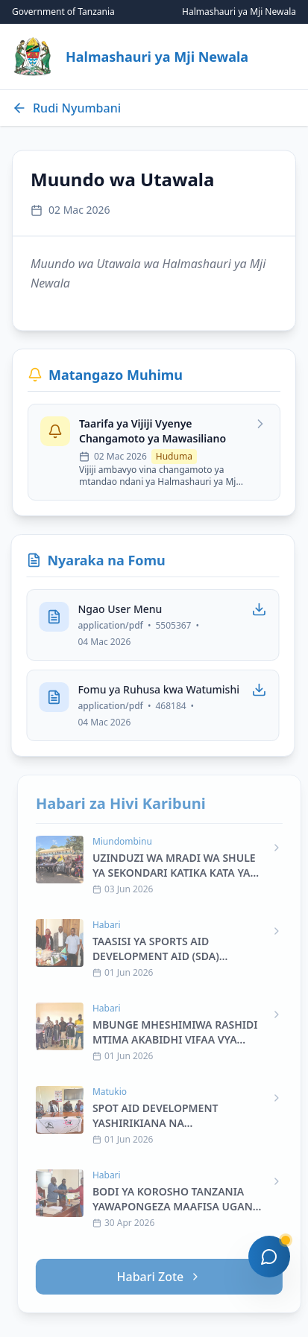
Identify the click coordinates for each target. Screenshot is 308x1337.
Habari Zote (164, 1276)
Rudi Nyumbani (66, 108)
